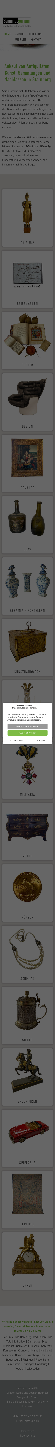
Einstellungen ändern (27, 726)
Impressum (40, 741)
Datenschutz (16, 741)
